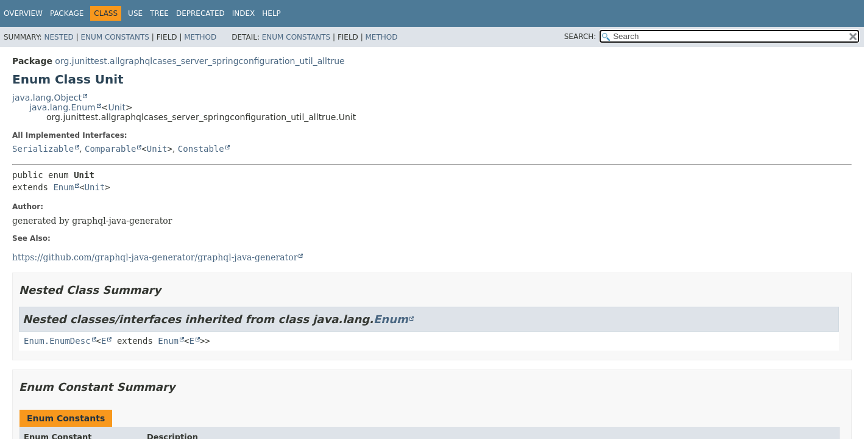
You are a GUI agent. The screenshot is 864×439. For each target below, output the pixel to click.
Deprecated (200, 13)
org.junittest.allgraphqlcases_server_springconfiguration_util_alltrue (199, 61)
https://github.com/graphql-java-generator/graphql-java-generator (154, 257)
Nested (58, 37)
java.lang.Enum (62, 107)
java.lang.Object (47, 97)
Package (66, 13)
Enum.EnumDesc (57, 341)
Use (135, 13)
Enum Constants (114, 37)
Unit (117, 107)
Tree (159, 13)
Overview (23, 13)
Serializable (43, 149)
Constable (201, 149)
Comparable (110, 149)
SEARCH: (580, 36)
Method (200, 37)
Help (271, 13)
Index (243, 13)
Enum (63, 187)
